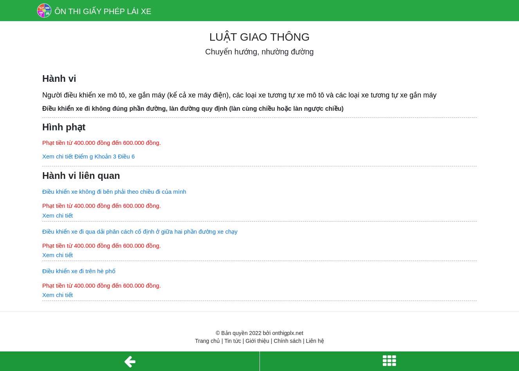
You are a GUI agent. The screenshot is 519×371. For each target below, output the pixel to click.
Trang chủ (207, 341)
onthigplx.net (287, 333)
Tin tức (232, 341)
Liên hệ (315, 341)
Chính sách (287, 341)
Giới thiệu (257, 341)
